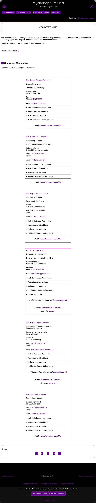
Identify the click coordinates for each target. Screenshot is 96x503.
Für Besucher (8, 13)
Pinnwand (56, 13)
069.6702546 (39, 154)
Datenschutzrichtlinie (48, 500)
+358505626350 (40, 408)
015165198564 (37, 99)
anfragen (52, 311)
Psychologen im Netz (49, 484)
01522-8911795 (37, 269)
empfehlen (57, 125)
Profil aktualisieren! (38, 103)
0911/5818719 (39, 343)
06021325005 (39, 210)
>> (59, 453)
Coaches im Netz (67, 484)
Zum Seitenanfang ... (86, 476)
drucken (49, 125)
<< (37, 453)
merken (42, 125)
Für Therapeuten (24, 13)
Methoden (15, 51)
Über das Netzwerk (41, 13)
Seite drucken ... (8, 476)
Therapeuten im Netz (30, 484)
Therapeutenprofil (59, 300)
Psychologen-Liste (86, 18)
